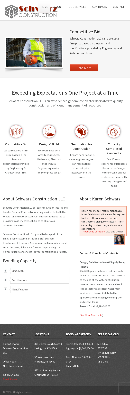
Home (44, 7)
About (59, 5)
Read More (83, 68)
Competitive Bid (84, 32)
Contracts (99, 7)
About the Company (94, 230)
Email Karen (10, 378)
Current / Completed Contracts (114, 147)
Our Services (79, 5)
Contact (118, 7)
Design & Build (49, 143)
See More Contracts (91, 314)
